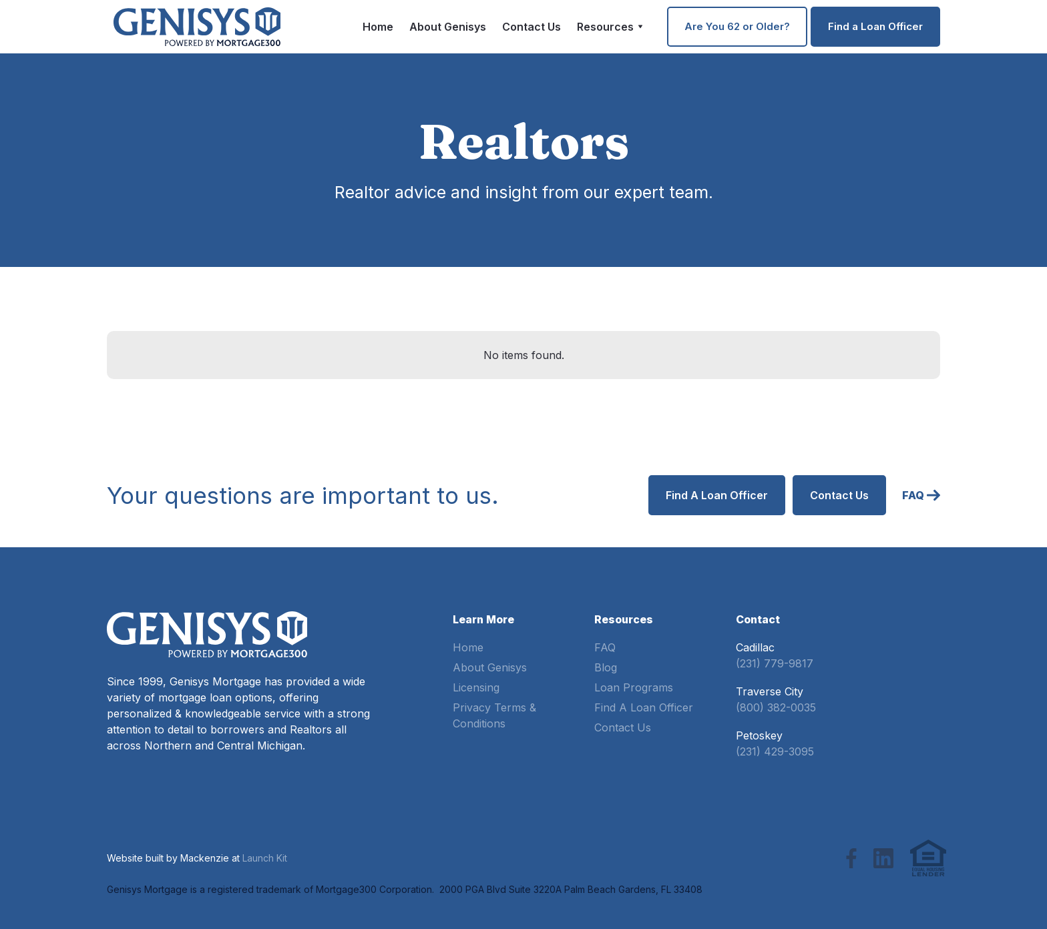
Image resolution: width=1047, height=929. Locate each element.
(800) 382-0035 (776, 707)
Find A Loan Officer (643, 707)
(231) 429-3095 (775, 751)
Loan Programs (633, 687)
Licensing (476, 687)
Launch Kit (264, 858)
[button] (610, 27)
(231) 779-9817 (774, 663)
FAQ (605, 647)
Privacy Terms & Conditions (494, 715)
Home (378, 26)
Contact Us (531, 26)
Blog (605, 667)
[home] (197, 26)
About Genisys (447, 26)
